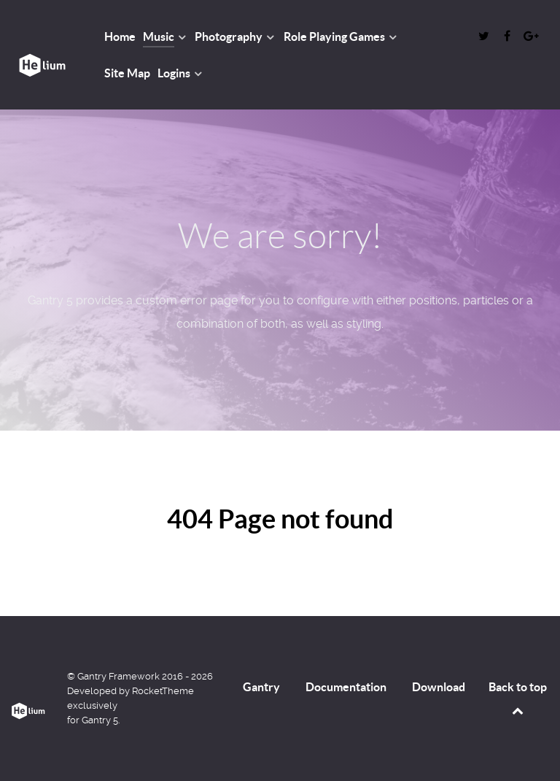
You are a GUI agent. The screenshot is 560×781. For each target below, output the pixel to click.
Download (438, 686)
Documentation (346, 686)
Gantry (261, 686)
